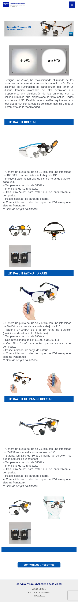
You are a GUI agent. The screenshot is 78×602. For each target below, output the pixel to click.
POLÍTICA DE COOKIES (39, 592)
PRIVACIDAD (39, 596)
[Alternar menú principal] (72, 4)
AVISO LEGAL (39, 589)
